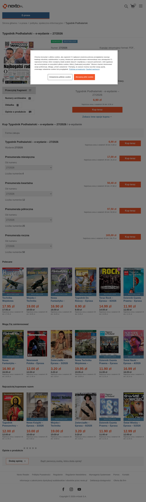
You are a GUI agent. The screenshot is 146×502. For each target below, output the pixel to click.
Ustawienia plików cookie (60, 77)
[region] (74, 67)
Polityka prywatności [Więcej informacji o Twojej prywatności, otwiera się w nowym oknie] (77, 69)
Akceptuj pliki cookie (84, 77)
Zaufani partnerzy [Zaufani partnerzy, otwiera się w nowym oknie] (93, 69)
